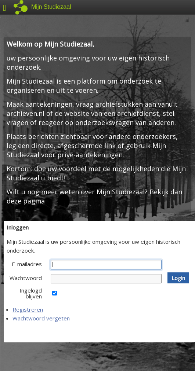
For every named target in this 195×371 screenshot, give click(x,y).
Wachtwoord (26, 278)
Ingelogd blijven (30, 293)
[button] (178, 277)
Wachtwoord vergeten (41, 318)
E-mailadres (27, 264)
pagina (34, 200)
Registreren (27, 309)
